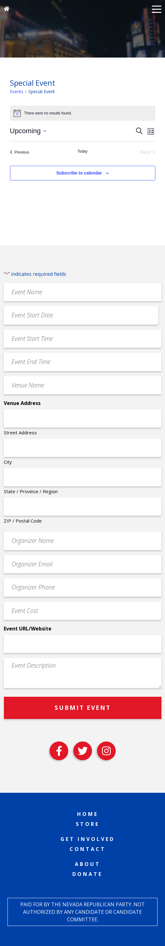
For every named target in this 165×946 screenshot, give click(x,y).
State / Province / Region (31, 491)
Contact (88, 849)
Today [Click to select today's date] (82, 151)
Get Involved (88, 839)
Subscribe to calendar (79, 172)
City (8, 462)
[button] (156, 9)
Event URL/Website (27, 628)
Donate (87, 874)
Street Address (20, 432)
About (87, 864)
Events (16, 91)
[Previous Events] (19, 152)
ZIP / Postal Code (23, 521)
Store (87, 824)
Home (87, 814)
